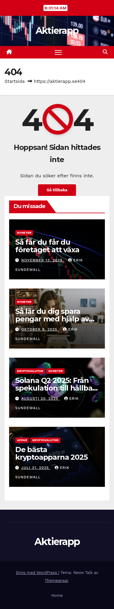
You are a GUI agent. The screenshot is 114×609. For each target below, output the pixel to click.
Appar (22, 440)
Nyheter (24, 232)
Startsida (15, 81)
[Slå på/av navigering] (58, 52)
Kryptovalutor (30, 371)
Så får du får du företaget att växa (47, 246)
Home (57, 595)
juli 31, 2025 (35, 468)
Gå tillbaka (57, 190)
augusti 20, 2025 (40, 398)
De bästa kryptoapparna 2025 (51, 453)
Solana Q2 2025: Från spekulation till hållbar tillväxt (55, 388)
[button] (105, 52)
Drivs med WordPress (37, 572)
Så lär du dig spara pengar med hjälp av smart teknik (52, 319)
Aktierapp (57, 30)
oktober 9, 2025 (40, 329)
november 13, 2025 (42, 260)
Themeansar (56, 580)
